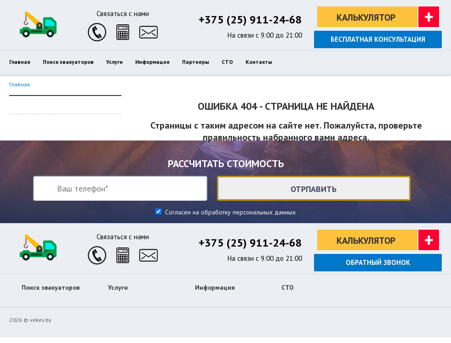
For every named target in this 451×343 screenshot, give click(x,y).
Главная (19, 84)
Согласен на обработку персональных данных (229, 212)
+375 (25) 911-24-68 (250, 19)
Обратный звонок (378, 262)
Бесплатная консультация (378, 39)
